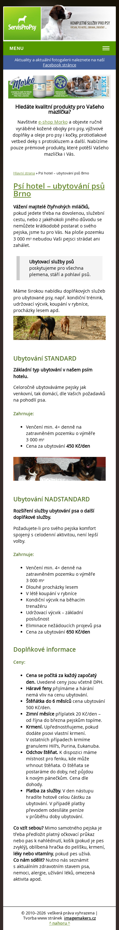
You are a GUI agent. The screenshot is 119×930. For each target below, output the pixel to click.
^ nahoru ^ (59, 923)
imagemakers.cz (80, 918)
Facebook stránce (59, 65)
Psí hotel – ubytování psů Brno (59, 190)
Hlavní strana (24, 173)
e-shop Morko (53, 122)
